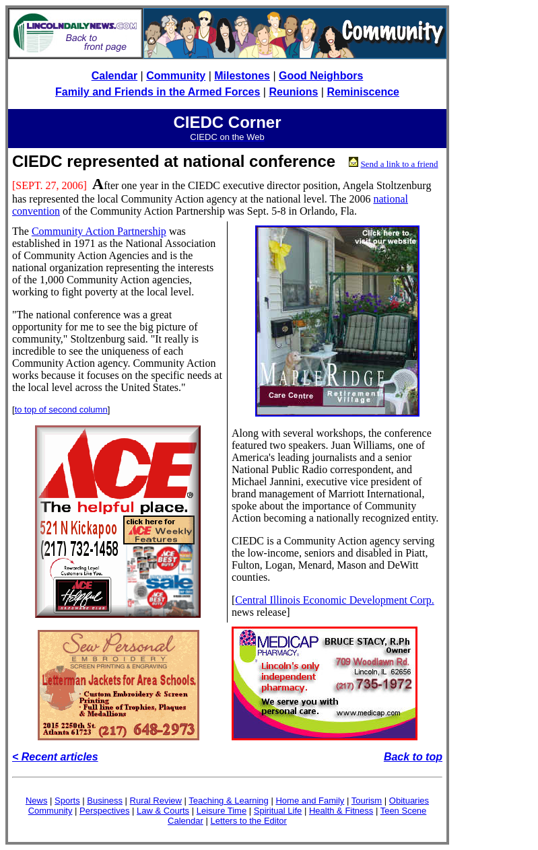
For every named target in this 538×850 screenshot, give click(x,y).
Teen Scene (403, 811)
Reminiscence (363, 92)
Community (175, 75)
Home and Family (309, 800)
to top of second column (61, 409)
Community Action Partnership (99, 231)
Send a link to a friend (399, 164)
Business (105, 800)
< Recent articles (55, 757)
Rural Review (156, 800)
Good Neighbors (321, 75)
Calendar (114, 75)
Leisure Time (221, 811)
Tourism (366, 800)
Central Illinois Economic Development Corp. (334, 600)
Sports (67, 800)
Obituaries (409, 800)
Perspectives (104, 811)
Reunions (293, 92)
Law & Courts (163, 811)
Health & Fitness (341, 811)
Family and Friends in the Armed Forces (157, 92)
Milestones (242, 75)
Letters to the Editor (248, 821)
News (37, 800)
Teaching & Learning (229, 800)
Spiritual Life (278, 811)
